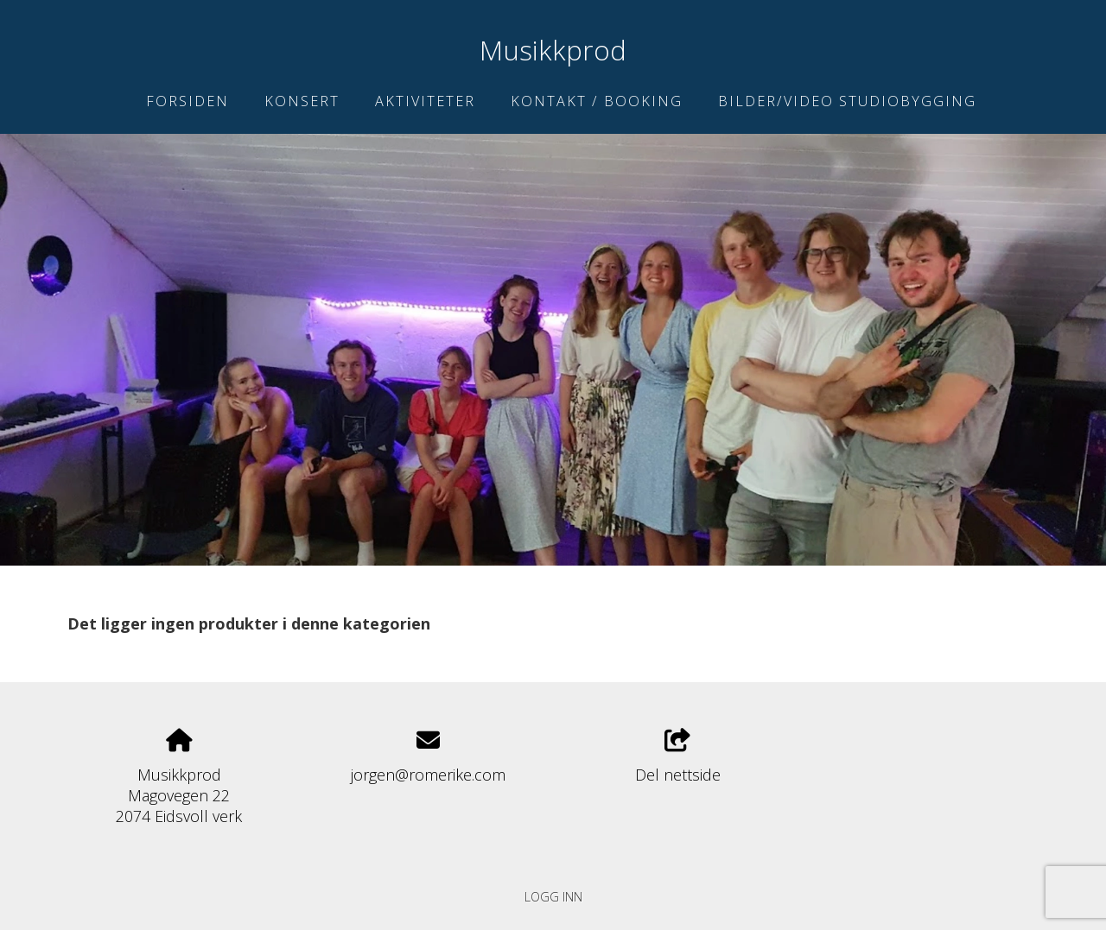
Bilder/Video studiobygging (847, 101)
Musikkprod (553, 49)
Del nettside (678, 757)
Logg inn (553, 897)
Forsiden (187, 101)
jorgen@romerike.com (428, 774)
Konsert (302, 101)
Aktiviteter (425, 101)
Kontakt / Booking (597, 101)
